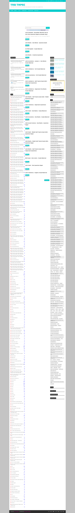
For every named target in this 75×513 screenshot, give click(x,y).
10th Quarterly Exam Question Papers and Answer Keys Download (16, 138)
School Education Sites (55, 331)
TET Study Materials (15, 471)
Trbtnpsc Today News (15, 499)
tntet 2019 (13, 487)
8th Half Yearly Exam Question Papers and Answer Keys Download (16, 248)
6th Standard (13, 239)
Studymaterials (14, 442)
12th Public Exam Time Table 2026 (17, 201)
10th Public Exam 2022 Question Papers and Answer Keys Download (16, 117)
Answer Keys (13, 286)
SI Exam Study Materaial (16, 430)
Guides (12, 326)
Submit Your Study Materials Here (17, 443)
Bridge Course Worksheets (16, 296)
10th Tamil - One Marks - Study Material (36, 111)
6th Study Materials (15, 241)
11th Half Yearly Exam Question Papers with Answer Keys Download (17, 151)
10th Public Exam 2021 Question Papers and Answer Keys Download (16, 114)
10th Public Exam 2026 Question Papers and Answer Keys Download (16, 122)
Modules (13, 362)
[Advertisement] (37, 19)
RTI (12, 427)
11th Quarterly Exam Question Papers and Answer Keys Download (16, 170)
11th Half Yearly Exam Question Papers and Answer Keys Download (16, 149)
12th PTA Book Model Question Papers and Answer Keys (16, 187)
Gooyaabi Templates (27, 511)
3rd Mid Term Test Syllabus (55, 213)
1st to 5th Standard (15, 215)
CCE (12, 299)
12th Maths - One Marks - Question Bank (36, 42)
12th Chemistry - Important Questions (35, 104)
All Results (13, 281)
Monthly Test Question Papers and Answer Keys (56, 298)
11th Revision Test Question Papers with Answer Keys (57, 165)
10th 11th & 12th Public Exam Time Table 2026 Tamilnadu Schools (17, 97)
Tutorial (12, 502)
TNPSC (12, 484)
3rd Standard (13, 232)
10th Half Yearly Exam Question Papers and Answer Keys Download (16, 103)
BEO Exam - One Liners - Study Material (35, 158)
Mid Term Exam (14, 359)
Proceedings (13, 406)
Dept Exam (13, 314)
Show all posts (43, 30)
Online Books (13, 376)
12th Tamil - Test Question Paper (34, 165)
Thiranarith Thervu (14, 476)
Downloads (24, 10)
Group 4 (12, 324)
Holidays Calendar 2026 (15, 338)
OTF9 (12, 391)
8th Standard (13, 258)
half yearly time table (15, 335)
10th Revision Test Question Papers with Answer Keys (57, 138)
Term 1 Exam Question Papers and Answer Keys (56, 350)
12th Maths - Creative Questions (34, 55)
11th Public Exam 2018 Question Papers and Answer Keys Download (16, 157)
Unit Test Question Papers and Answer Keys (57, 382)
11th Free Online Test (15, 146)
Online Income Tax (15, 378)
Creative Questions (15, 307)
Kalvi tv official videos (15, 346)
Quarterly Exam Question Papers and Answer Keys (57, 320)
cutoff (12, 311)
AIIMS (60, 247)
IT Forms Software (14, 343)
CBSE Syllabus (53, 260)
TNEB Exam (13, 482)
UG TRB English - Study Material (33, 49)
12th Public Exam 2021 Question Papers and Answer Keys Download (16, 192)
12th (19, 10)
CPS (12, 306)
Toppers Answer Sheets (15, 491)
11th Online (59, 149)
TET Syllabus (60, 361)
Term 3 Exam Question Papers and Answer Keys (56, 358)
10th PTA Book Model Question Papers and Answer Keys (16, 109)
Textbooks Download (15, 474)
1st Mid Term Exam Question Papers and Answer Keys (16, 212)
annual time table (14, 284)
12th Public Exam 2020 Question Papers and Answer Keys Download (16, 189)
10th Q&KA (13, 135)
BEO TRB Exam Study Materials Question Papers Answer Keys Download (16, 294)
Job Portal (13, 345)
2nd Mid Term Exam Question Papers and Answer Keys (16, 219)
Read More (27, 45)
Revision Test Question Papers (56, 328)
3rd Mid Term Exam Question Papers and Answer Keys (16, 227)
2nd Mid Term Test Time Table (17, 223)
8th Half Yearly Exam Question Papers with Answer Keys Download (17, 251)
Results (12, 422)
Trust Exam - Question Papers (56, 378)
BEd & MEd (13, 291)
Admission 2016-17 (14, 276)
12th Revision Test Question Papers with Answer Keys (57, 196)
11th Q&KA (13, 168)
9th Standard (13, 271)
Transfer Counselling (15, 492)
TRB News (13, 496)
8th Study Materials (15, 259)
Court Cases (13, 304)
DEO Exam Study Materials (16, 312)
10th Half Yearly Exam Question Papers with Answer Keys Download (17, 105)
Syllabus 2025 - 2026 (15, 447)
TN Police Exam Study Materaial (17, 479)
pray (12, 404)
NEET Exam (13, 368)
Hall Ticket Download (54, 281)
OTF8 (57, 310)
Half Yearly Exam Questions (16, 330)
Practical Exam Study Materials (17, 403)
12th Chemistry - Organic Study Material (36, 172)
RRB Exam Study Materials (16, 425)
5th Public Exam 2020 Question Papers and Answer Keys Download (16, 236)
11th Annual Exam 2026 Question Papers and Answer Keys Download (17, 144)
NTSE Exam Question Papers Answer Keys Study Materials (17, 374)
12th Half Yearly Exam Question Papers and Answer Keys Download (16, 180)
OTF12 (63, 309)
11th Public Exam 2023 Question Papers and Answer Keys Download (16, 164)
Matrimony (20, 0)
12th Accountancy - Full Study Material (35, 75)
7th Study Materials (15, 246)
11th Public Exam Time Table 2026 (17, 166)
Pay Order (52, 312)
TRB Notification (14, 497)
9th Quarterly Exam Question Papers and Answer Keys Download (16, 269)
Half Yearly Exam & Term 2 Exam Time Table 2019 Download (17, 328)
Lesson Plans (30, 10)
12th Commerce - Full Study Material (35, 69)
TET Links (13, 469)
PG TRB (12, 396)
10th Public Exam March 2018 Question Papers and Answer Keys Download (16, 131)
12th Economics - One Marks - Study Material (37, 117)
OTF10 (12, 381)
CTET (12, 309)
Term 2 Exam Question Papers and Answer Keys (56, 352)
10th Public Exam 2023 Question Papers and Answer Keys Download (16, 119)
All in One (13, 279)
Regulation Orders (54, 325)
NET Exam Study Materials (59, 301)
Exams (15, 10)
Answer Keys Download (54, 253)
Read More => (27, 40)
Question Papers (14, 415)
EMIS (12, 316)
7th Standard (13, 244)
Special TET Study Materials (16, 437)
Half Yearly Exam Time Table (16, 333)
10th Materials (14, 107)
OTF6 (12, 386)
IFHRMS (12, 340)
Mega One (13, 357)
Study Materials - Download (16, 440)
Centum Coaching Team (15, 301)
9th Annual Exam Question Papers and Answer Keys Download (17, 262)
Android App (53, 250)
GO (11, 322)
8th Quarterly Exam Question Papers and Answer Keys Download (16, 256)
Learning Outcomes (15, 351)
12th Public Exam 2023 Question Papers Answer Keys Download (16, 197)
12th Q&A (13, 203)
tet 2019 (54, 359)
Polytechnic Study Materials (16, 401)
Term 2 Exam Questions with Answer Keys (57, 354)
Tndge (12, 481)
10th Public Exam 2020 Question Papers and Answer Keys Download (16, 112)
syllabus (13, 445)
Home (12, 0)
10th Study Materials (15, 142)
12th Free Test (14, 178)
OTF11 (12, 383)
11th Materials (14, 153)
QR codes (13, 409)
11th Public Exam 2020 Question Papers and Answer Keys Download (16, 159)
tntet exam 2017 (14, 489)
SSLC (62, 338)
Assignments (13, 289)
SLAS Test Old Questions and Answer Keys (17, 433)
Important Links (14, 341)
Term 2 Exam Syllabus (15, 462)
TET (12, 466)
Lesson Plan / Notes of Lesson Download (56, 291)
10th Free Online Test (15, 99)
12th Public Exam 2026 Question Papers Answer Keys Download (16, 199)
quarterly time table (54, 322)
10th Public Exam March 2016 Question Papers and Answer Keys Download (16, 128)
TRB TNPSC (17, 4)
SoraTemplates (16, 511)
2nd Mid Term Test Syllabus (16, 221)
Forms (16, 0)
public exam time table (15, 408)
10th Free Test (14, 100)
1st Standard (13, 214)
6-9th (12, 238)
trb (12, 494)
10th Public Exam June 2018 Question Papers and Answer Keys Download (16, 125)
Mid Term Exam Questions (55, 296)
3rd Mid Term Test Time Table (16, 230)
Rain (12, 417)
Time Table (13, 477)
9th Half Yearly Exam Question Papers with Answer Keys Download (17, 267)
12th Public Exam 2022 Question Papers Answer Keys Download (16, 194)
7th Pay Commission (15, 243)
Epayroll (13, 319)
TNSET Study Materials (15, 486)
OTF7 (12, 388)
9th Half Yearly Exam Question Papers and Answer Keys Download (16, 264)
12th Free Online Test (15, 176)
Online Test (53, 309)
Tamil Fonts (13, 448)
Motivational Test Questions (16, 366)
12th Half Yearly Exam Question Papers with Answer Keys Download (17, 183)
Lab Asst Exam (14, 350)
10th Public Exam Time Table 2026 (17, 134)
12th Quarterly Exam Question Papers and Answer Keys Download (16, 205)
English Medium (14, 317)
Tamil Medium (14, 450)
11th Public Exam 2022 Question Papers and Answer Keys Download (16, 162)
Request (12, 420)
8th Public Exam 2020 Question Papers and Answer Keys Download (16, 253)
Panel (12, 393)
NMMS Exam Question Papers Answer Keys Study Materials (16, 372)
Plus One (13, 398)
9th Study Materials (15, 273)
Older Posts (47, 180)
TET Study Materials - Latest (60, 74)
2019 (12, 217)
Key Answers (13, 348)
